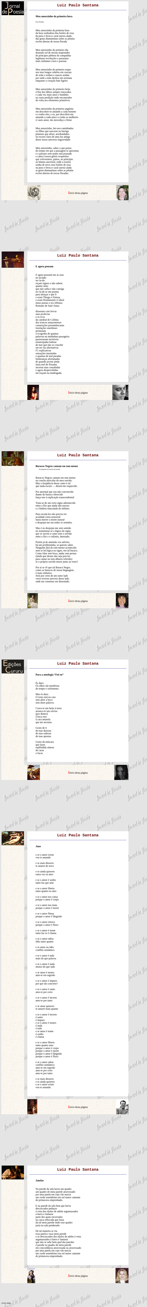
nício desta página (78, 193)
